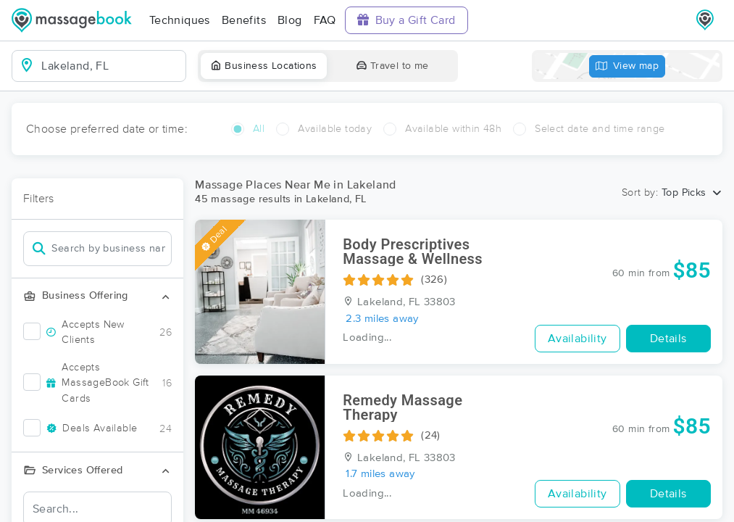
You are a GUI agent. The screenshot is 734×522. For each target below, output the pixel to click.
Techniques (179, 20)
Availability (577, 338)
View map (627, 66)
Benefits (244, 20)
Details (668, 338)
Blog (290, 20)
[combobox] (110, 66)
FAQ (325, 20)
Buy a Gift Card (406, 20)
